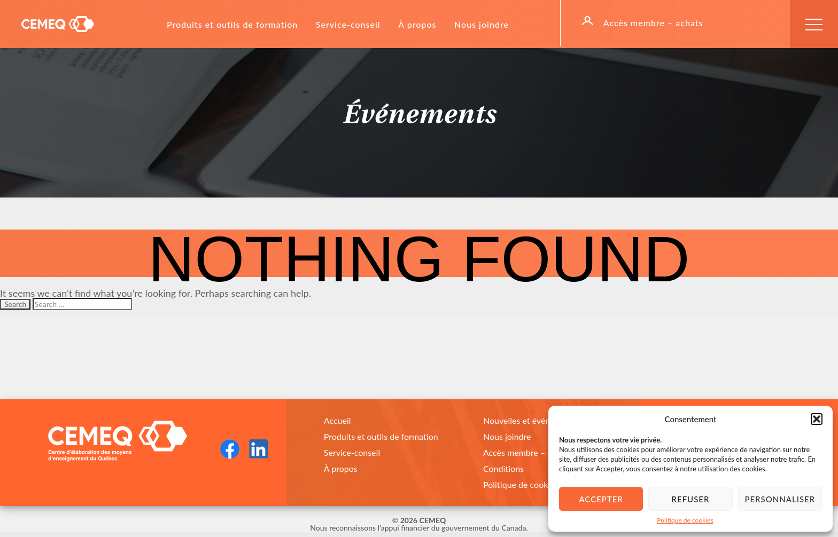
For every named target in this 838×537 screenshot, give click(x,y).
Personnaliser (779, 499)
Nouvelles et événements (530, 420)
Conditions (503, 468)
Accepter (601, 499)
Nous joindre (481, 24)
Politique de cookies (685, 520)
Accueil (337, 420)
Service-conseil (348, 24)
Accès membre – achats (653, 23)
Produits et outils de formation (232, 24)
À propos (417, 24)
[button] (816, 419)
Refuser (691, 499)
